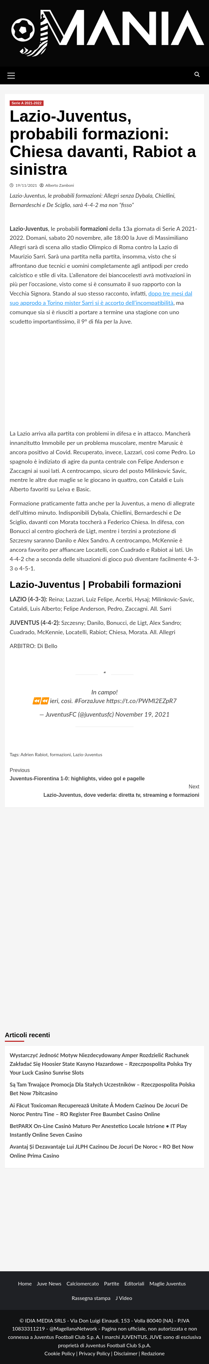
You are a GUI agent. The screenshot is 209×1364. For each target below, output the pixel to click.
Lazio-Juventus (87, 754)
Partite (111, 1283)
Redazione (152, 1353)
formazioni (60, 754)
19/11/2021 (26, 185)
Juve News (49, 1283)
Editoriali (134, 1283)
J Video (123, 1298)
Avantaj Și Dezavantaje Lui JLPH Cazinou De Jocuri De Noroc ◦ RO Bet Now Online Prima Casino (101, 1151)
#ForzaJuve (90, 700)
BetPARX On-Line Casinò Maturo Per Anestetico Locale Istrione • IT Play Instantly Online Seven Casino (98, 1130)
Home (25, 1283)
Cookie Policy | (62, 1353)
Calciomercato (82, 1283)
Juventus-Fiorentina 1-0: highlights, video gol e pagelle (104, 773)
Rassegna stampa (91, 1298)
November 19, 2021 (142, 714)
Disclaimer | (127, 1353)
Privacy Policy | (96, 1353)
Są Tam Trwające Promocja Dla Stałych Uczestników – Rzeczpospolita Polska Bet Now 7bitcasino (102, 1088)
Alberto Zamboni (59, 185)
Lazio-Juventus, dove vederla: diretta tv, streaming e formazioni (104, 790)
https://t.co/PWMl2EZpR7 (141, 700)
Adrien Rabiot (34, 754)
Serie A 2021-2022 (27, 103)
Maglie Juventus (167, 1283)
